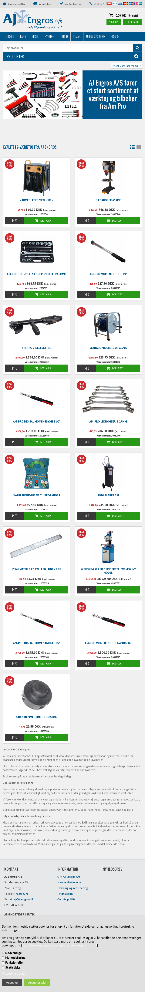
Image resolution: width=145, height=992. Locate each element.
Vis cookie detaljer (15, 973)
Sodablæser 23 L (108, 495)
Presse (115, 36)
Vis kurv (114, 22)
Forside (10, 36)
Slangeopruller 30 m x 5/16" (108, 347)
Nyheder (49, 36)
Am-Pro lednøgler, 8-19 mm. (108, 421)
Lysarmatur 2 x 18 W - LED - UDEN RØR (36, 569)
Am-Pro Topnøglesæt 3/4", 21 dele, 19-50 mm (36, 274)
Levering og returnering (72, 888)
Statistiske (12, 967)
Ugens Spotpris (95, 36)
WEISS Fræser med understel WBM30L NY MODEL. (108, 571)
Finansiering (65, 893)
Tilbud (64, 36)
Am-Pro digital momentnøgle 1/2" (36, 421)
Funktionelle (14, 962)
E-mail (77, 36)
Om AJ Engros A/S (68, 876)
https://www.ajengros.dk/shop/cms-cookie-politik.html (59, 945)
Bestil (35, 36)
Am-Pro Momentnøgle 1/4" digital (108, 643)
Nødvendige (13, 953)
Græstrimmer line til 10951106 (36, 717)
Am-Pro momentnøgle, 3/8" (108, 274)
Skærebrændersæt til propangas (36, 495)
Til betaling (132, 22)
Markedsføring (15, 957)
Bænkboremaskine (108, 200)
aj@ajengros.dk (24, 899)
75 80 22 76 (99, 4)
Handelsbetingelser (70, 882)
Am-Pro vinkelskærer (37, 347)
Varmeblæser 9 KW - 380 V (36, 200)
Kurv (23, 36)
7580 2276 (22, 893)
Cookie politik (66, 899)
